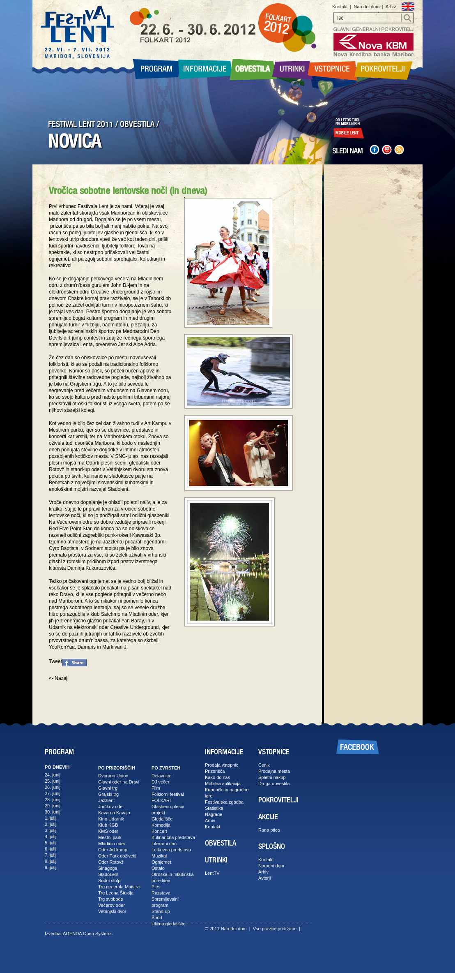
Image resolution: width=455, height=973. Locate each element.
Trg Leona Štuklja (115, 892)
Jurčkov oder (111, 806)
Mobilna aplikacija (223, 783)
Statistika (214, 808)
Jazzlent (106, 800)
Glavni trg (107, 788)
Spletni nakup (272, 777)
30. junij (52, 811)
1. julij (50, 818)
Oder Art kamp (112, 849)
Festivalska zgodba (224, 802)
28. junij (52, 799)
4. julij (50, 836)
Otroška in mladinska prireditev (173, 877)
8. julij (50, 861)
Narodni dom (366, 6)
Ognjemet (161, 862)
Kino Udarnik (111, 818)
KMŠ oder (108, 831)
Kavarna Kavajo (114, 812)
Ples (156, 886)
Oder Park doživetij (117, 855)
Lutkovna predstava (171, 849)
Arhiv (391, 6)
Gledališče (162, 818)
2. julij (50, 824)
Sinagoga (107, 868)
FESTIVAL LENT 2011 (80, 124)
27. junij (52, 793)
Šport (157, 917)
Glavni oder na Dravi (118, 781)
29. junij (52, 805)
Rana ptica (269, 829)
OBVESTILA (137, 124)
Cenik (264, 765)
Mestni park (110, 837)
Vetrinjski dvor (112, 911)
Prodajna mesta (274, 771)
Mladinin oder (111, 843)
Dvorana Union (113, 775)
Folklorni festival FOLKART (168, 797)
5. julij (50, 842)
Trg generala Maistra (119, 886)
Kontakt (339, 6)
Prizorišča (215, 771)
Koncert (159, 831)
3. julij (50, 830)
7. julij (50, 855)
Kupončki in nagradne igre (226, 792)
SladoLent (108, 874)
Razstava (161, 892)
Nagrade (213, 814)
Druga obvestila (274, 783)
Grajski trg (108, 794)
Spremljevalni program (165, 902)
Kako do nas (217, 777)
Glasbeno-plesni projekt (168, 809)
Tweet (55, 661)
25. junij (52, 781)
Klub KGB (108, 825)
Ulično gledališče (169, 923)
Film (156, 788)
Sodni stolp (109, 880)
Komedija (161, 825)
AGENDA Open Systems (88, 933)
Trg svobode (110, 899)
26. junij (52, 787)
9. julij (50, 867)
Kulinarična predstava (173, 837)
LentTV (212, 873)
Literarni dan (164, 843)
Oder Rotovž (111, 862)
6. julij (50, 848)
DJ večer (160, 781)
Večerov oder (111, 905)
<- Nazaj (58, 678)
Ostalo (158, 868)
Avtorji (264, 878)
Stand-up (161, 911)
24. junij (52, 774)
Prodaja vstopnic (221, 765)
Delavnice (161, 775)
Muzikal (159, 855)
